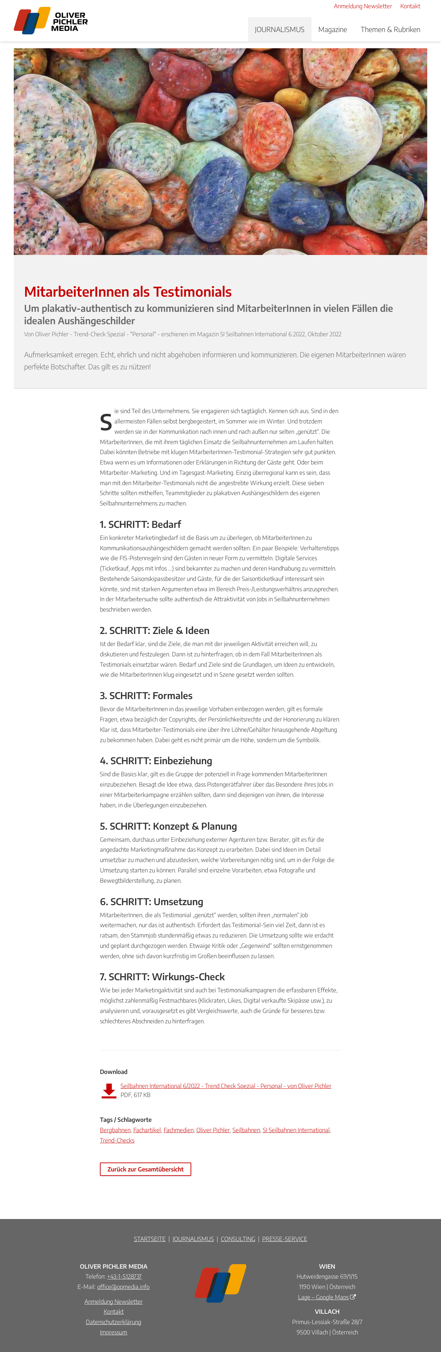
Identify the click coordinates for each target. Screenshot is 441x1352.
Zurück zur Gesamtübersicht (145, 1169)
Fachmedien (179, 1130)
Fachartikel (147, 1130)
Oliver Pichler (213, 1130)
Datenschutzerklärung (113, 1321)
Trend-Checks (117, 1140)
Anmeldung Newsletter (113, 1301)
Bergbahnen (115, 1130)
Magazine (332, 29)
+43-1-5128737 (124, 1276)
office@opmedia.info (123, 1286)
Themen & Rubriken (390, 29)
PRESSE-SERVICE (284, 1238)
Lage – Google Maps (323, 1297)
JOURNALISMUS (280, 29)
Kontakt (114, 1311)
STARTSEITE (150, 1238)
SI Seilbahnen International (296, 1130)
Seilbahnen (246, 1130)
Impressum (113, 1332)
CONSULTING (238, 1238)
